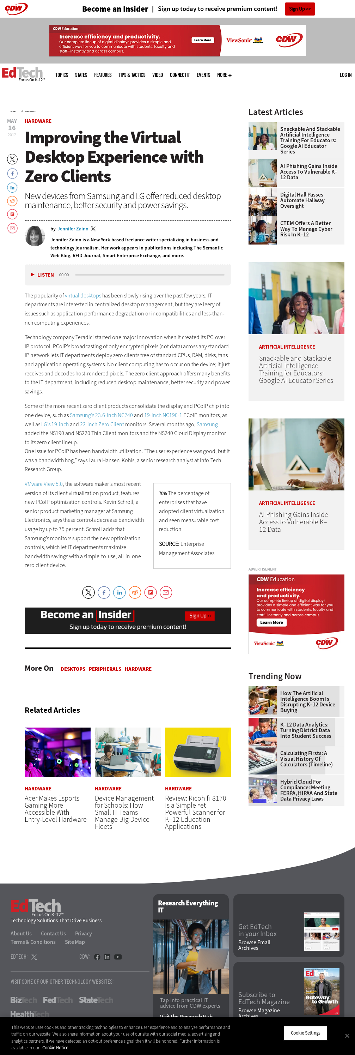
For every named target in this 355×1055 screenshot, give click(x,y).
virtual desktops (83, 295)
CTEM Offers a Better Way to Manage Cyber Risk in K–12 (306, 229)
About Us (21, 933)
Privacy (83, 933)
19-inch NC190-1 (163, 415)
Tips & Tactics (131, 75)
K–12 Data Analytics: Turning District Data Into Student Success (305, 730)
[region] (177, 1036)
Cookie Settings (305, 1033)
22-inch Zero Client (102, 424)
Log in (345, 75)
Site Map (75, 942)
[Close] (347, 1035)
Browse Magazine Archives (259, 1013)
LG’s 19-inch (55, 424)
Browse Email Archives (254, 945)
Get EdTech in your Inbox (257, 931)
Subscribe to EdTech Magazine (264, 998)
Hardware (30, 111)
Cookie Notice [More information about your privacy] (55, 1048)
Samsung (207, 424)
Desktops (73, 669)
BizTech (24, 1000)
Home (13, 111)
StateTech (96, 1000)
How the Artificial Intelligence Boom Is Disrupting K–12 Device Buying (307, 702)
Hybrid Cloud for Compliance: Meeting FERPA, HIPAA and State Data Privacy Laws (308, 790)
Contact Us (53, 933)
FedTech (58, 1000)
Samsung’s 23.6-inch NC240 (101, 415)
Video (157, 75)
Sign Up (297, 9)
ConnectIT (180, 75)
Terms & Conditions (33, 942)
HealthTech (30, 1014)
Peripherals (105, 669)
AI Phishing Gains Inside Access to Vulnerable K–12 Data (308, 171)
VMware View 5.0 (44, 484)
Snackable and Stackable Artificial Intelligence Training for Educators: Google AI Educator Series (310, 140)
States (81, 75)
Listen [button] (45, 275)
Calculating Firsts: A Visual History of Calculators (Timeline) (306, 758)
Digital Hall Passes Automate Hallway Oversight (302, 200)
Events (203, 75)
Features (102, 75)
